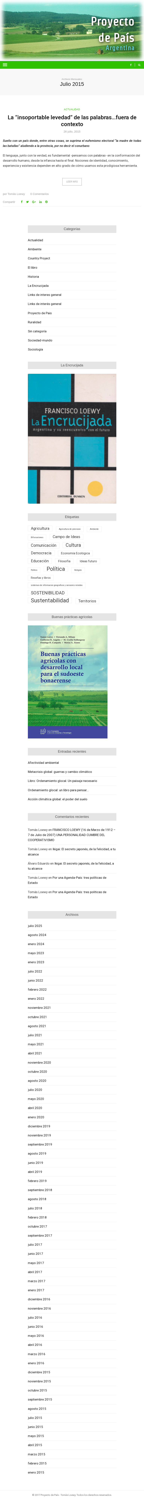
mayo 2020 (36, 1099)
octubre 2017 (37, 1226)
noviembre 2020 (39, 1062)
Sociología (35, 349)
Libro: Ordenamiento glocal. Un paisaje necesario (62, 781)
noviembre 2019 (39, 1135)
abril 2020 (35, 1108)
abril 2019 (35, 1172)
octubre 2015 (37, 1390)
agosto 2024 (37, 935)
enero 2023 (36, 962)
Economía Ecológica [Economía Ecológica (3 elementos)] (75, 553)
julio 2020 (35, 1090)
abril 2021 (35, 1053)
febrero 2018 (37, 1217)
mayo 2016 (36, 1336)
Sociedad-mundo (40, 340)
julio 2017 (35, 1244)
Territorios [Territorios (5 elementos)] (87, 601)
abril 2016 (35, 1345)
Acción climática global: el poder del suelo (57, 799)
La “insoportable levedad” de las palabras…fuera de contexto (72, 120)
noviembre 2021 (39, 1008)
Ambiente (34, 249)
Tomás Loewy (14, 193)
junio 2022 (35, 980)
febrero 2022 (37, 989)
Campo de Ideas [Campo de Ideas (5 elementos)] (66, 536)
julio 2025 (35, 926)
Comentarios (39, 193)
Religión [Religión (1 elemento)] (78, 570)
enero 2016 (36, 1363)
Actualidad (72, 109)
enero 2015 (36, 1472)
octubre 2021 (37, 1017)
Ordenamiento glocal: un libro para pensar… (58, 790)
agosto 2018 (37, 1199)
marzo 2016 (36, 1354)
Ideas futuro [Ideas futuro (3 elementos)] (88, 561)
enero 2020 (36, 1117)
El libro (32, 267)
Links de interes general (44, 295)
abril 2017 (35, 1272)
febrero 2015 (37, 1463)
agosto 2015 (37, 1409)
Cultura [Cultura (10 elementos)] (73, 545)
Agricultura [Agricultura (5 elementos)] (40, 528)
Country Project (39, 258)
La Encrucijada (38, 286)
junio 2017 (35, 1254)
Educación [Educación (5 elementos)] (40, 561)
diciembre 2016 (39, 1299)
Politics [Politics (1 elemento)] (34, 570)
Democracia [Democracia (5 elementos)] (41, 553)
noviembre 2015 (39, 1381)
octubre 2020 (37, 1071)
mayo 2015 (36, 1436)
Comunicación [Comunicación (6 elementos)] (43, 545)
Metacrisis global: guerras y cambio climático (60, 772)
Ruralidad (34, 322)
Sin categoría (37, 331)
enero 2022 (36, 999)
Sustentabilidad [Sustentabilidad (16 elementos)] (50, 600)
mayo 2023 (36, 953)
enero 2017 (36, 1290)
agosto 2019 (37, 1153)
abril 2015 (35, 1445)
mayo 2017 (36, 1263)
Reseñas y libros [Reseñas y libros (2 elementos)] (41, 577)
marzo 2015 (36, 1454)
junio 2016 (35, 1327)
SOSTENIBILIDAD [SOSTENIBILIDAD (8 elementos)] (48, 593)
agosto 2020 (37, 1081)
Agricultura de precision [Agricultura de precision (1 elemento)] (70, 529)
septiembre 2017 (40, 1235)
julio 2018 (35, 1208)
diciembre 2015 (39, 1372)
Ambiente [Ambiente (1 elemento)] (94, 529)
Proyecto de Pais (40, 313)
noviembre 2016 (39, 1308)
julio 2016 (35, 1317)
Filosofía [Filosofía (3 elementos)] (64, 561)
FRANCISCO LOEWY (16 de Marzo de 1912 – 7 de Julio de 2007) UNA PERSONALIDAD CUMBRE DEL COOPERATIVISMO (72, 835)
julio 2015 (35, 1418)
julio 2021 (35, 1035)
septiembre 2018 (40, 1190)
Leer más (72, 181)
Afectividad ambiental (43, 763)
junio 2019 (35, 1163)
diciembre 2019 (39, 1126)
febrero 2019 (37, 1181)
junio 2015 (35, 1427)
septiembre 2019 (40, 1144)
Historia (33, 276)
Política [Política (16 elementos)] (56, 569)
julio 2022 (35, 971)
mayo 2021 (36, 1044)
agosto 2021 (37, 1026)
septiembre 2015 (40, 1399)
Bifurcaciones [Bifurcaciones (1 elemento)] (37, 537)
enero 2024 (36, 944)
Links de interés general (44, 304)
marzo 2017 (36, 1281)
